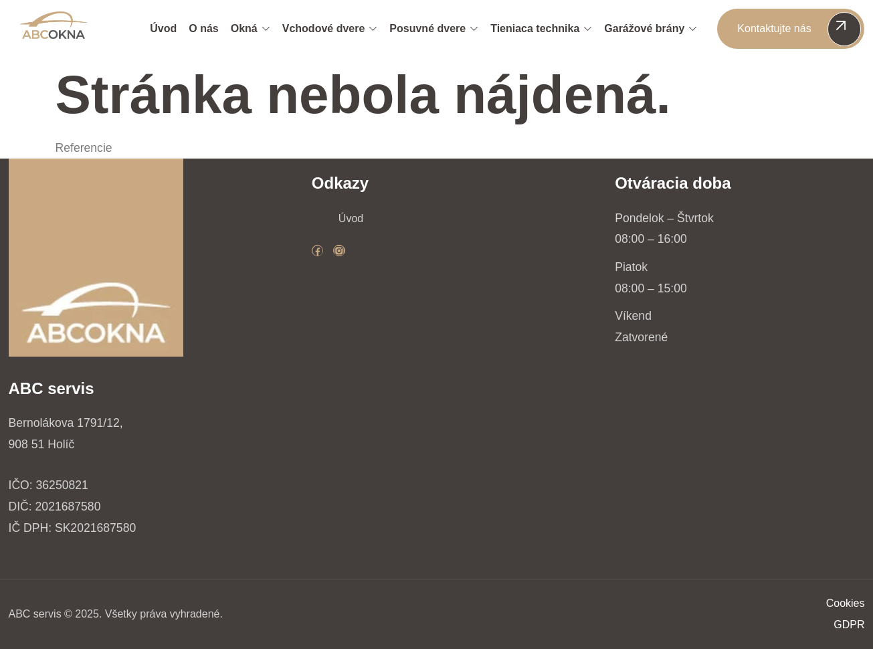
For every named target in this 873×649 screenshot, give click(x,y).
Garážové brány (650, 28)
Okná (250, 28)
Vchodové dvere (330, 28)
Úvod (163, 28)
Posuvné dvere (433, 28)
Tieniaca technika (541, 28)
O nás (203, 28)
